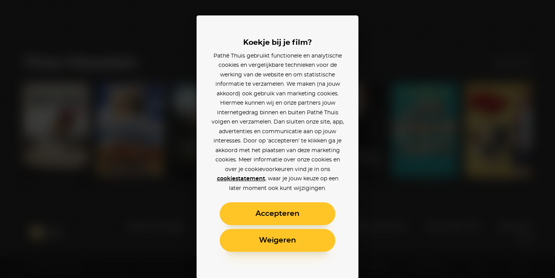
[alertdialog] (277, 139)
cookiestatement (241, 178)
